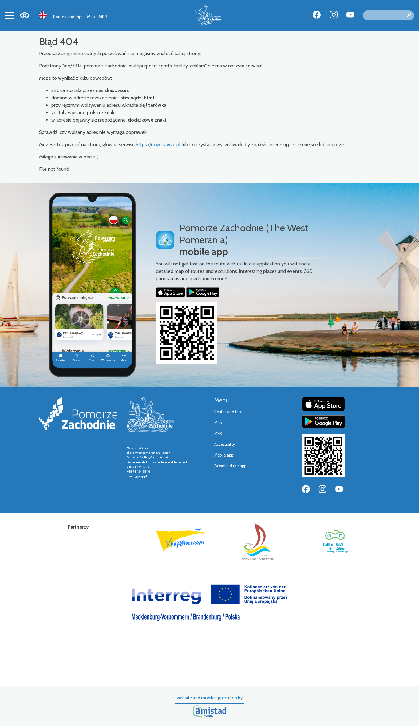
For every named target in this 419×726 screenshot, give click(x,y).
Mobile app (223, 455)
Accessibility (224, 444)
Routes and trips (68, 16)
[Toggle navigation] (10, 15)
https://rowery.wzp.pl (158, 144)
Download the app (230, 466)
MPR (103, 16)
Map (91, 16)
